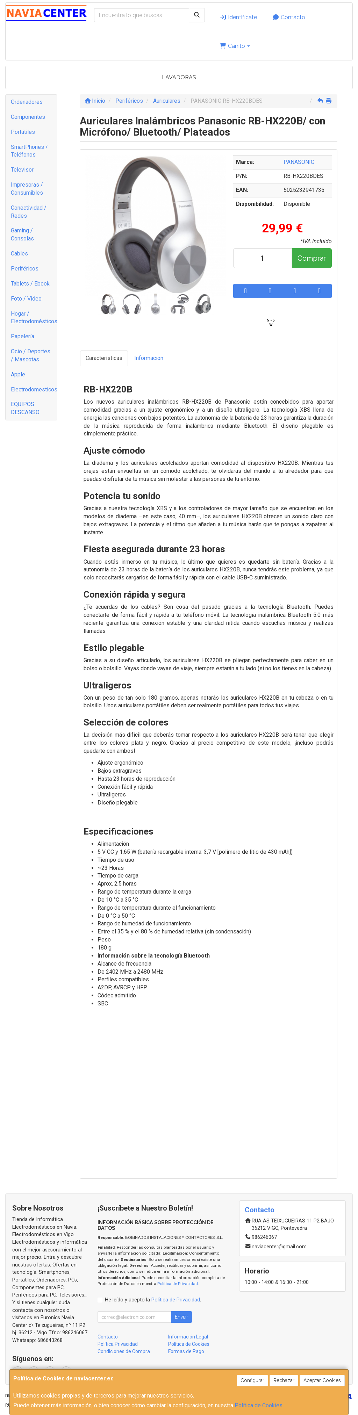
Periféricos (24, 268)
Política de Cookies (258, 1405)
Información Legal (188, 1337)
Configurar (252, 1380)
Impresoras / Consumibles (27, 188)
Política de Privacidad (177, 1283)
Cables (19, 253)
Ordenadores (27, 102)
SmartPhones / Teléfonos (29, 151)
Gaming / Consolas (22, 234)
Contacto (288, 17)
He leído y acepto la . (153, 1300)
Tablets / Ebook (30, 283)
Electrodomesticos (34, 389)
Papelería (22, 336)
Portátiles (23, 132)
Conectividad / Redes (28, 211)
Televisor (22, 169)
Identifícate (238, 17)
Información (148, 358)
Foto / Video (26, 298)
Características (104, 358)
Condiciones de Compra (124, 1351)
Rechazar (283, 1380)
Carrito (235, 46)
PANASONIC (299, 162)
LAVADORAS (179, 77)
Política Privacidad (118, 1344)
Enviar (181, 1317)
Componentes (28, 117)
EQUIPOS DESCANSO (25, 408)
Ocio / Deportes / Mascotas (30, 355)
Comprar (312, 258)
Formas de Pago (186, 1351)
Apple (18, 374)
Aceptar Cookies (322, 1380)
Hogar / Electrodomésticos (34, 317)
